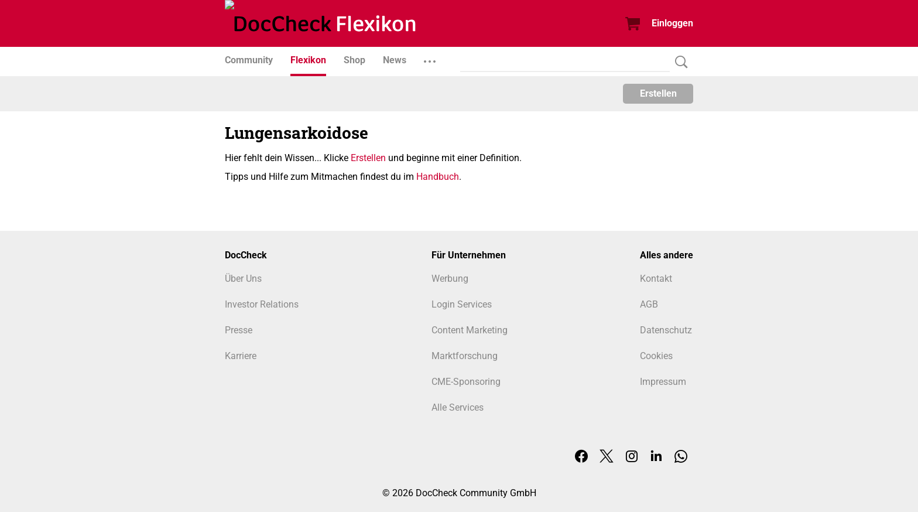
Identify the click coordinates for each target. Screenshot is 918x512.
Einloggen (672, 23)
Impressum (663, 381)
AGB (649, 304)
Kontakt (656, 278)
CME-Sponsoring (466, 381)
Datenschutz (666, 330)
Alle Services (457, 407)
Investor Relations (262, 304)
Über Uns (243, 278)
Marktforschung (464, 355)
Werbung (449, 278)
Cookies (656, 355)
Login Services (461, 304)
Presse (238, 330)
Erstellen (658, 93)
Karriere (240, 355)
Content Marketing (469, 330)
